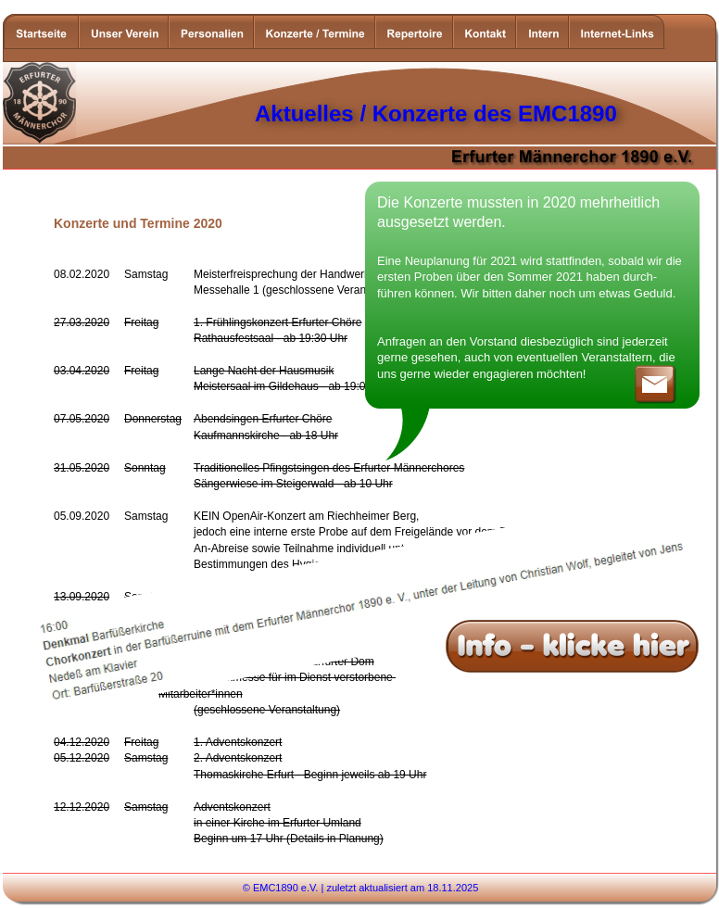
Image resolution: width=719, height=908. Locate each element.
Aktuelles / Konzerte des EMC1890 (436, 113)
